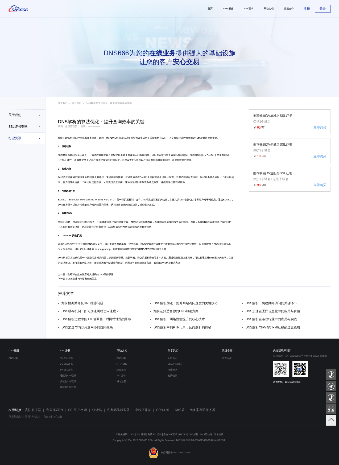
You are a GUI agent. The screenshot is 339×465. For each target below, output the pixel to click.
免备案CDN (54, 410)
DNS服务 (14, 350)
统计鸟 (97, 410)
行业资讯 (15, 138)
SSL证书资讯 (18, 127)
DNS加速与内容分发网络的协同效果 (87, 327)
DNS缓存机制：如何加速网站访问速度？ (90, 311)
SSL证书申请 (77, 410)
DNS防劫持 (206, 434)
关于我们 (15, 115)
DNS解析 (70, 138)
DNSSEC (67, 235)
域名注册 (121, 381)
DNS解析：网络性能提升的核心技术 (179, 319)
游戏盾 (179, 410)
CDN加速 (163, 410)
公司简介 (172, 358)
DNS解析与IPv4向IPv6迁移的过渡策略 (273, 327)
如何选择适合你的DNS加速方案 (176, 311)
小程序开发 (143, 410)
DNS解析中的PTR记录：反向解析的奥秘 (182, 327)
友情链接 (172, 375)
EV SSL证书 (66, 369)
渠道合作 (227, 350)
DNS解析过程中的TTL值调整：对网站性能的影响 (96, 319)
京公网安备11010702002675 (169, 452)
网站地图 (216, 440)
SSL (132, 434)
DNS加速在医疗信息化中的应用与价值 (273, 311)
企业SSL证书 (170, 434)
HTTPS (183, 434)
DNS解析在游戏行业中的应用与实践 (271, 319)
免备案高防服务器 (202, 410)
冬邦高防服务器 (118, 410)
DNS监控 (121, 369)
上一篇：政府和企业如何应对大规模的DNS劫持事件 (86, 274)
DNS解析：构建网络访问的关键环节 (271, 303)
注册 (307, 9)
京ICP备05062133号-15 (198, 440)
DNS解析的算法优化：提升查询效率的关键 (109, 103)
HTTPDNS (122, 364)
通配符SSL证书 (68, 375)
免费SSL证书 (155, 434)
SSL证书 (65, 350)
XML (223, 440)
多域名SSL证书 (68, 381)
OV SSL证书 (66, 364)
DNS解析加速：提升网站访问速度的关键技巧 (186, 303)
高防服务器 (33, 410)
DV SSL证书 (66, 358)
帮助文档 (122, 350)
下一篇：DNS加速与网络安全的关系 (77, 278)
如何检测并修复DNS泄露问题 (82, 303)
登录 (322, 9)
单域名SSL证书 (68, 387)
